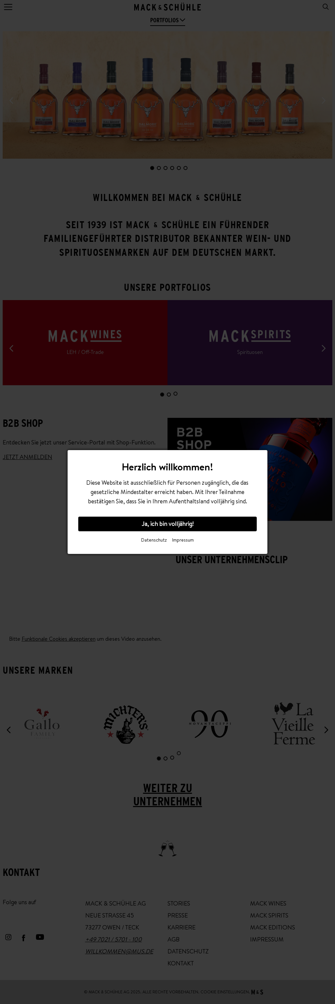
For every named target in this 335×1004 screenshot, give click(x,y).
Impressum (183, 540)
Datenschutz (154, 540)
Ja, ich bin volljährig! (167, 524)
